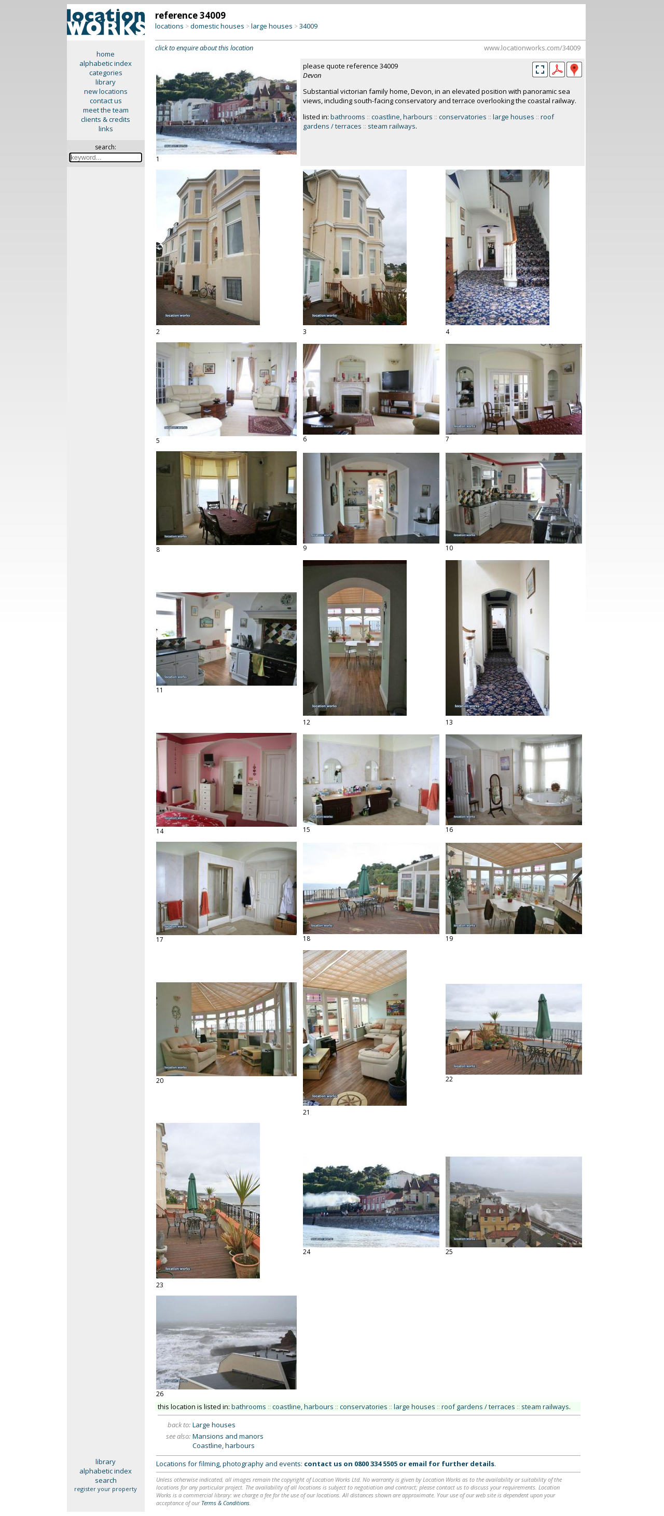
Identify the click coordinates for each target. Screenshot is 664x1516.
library (105, 82)
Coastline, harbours (223, 1445)
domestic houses (217, 26)
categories (105, 72)
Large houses (214, 1424)
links (106, 128)
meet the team (106, 110)
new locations (106, 91)
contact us (106, 100)
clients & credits (105, 119)
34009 (308, 26)
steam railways (392, 126)
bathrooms (347, 116)
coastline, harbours (402, 116)
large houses (272, 26)
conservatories (463, 116)
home (105, 54)
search (106, 1480)
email (417, 1463)
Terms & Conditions (225, 1503)
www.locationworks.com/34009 (532, 47)
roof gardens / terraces (478, 1406)
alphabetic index (105, 63)
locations (169, 26)
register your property (105, 1489)
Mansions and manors (228, 1436)
